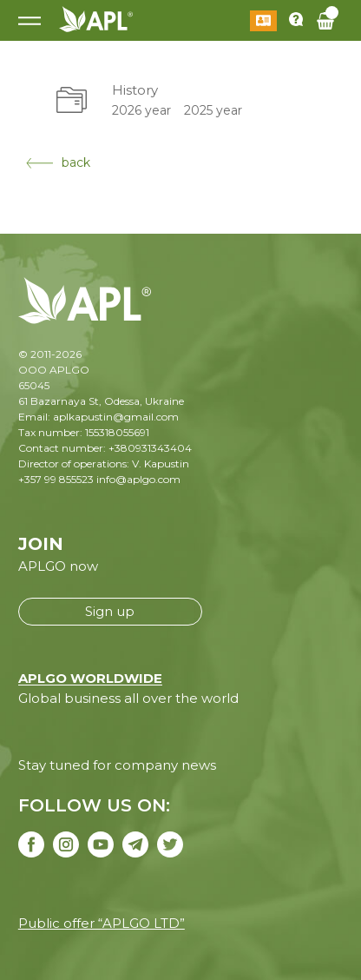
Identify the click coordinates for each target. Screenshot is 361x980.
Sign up (110, 611)
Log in (263, 20)
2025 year (213, 110)
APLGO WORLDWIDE (90, 678)
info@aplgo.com (138, 479)
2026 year (141, 110)
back (58, 162)
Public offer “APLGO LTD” (101, 923)
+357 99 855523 (56, 479)
